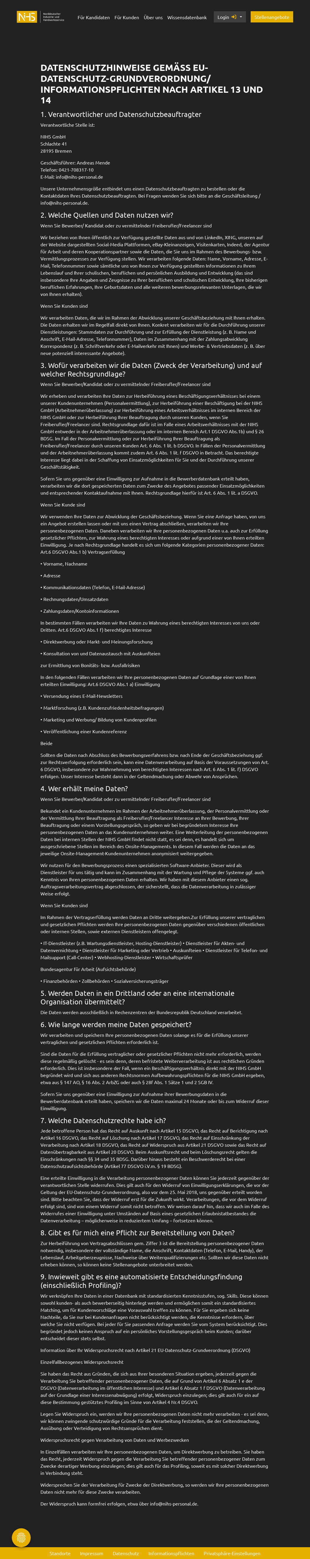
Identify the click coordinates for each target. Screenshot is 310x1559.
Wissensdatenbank (187, 17)
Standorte (60, 1553)
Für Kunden (127, 17)
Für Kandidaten (94, 17)
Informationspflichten (171, 1553)
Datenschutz (126, 1553)
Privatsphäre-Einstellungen (232, 1553)
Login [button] (227, 17)
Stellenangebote (271, 17)
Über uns (153, 17)
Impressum (91, 1553)
